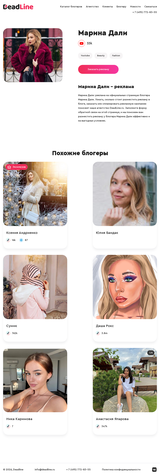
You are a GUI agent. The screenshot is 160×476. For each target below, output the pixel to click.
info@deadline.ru (45, 469)
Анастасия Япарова (112, 419)
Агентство (92, 6)
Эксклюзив (19, 167)
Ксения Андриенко (22, 232)
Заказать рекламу (98, 69)
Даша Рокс (105, 326)
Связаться (150, 6)
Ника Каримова (19, 419)
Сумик (11, 326)
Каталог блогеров (71, 6)
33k (89, 43)
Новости (135, 6)
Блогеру (121, 6)
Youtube (85, 56)
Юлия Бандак (107, 232)
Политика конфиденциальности (121, 469)
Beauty (101, 56)
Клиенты (107, 6)
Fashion (116, 56)
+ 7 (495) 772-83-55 (144, 12)
